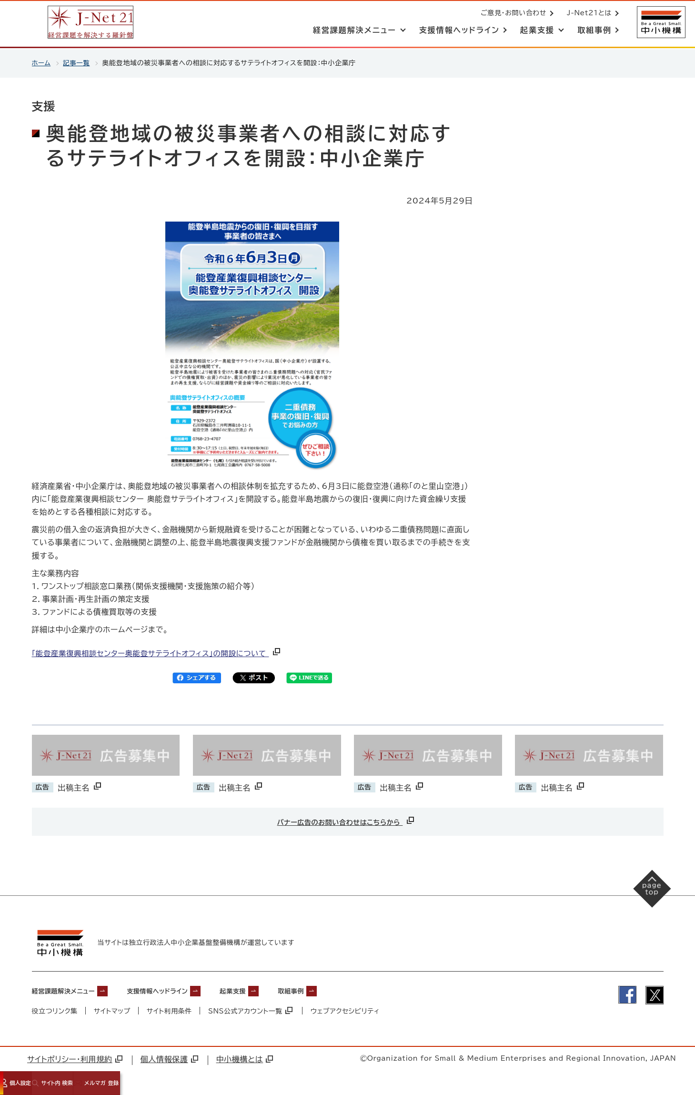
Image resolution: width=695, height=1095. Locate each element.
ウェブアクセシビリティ (346, 1010)
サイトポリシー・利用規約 (74, 1058)
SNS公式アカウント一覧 (251, 1010)
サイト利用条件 (170, 1010)
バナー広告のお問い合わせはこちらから (346, 820)
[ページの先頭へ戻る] (647, 893)
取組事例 (333, 990)
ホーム (41, 63)
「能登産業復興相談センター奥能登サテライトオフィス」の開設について (161, 653)
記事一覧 (78, 63)
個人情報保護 (169, 1058)
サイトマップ (112, 1010)
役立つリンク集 (55, 1010)
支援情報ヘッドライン (180, 990)
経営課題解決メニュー (70, 990)
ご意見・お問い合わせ (512, 13)
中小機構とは (244, 1058)
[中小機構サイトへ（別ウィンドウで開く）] (660, 22)
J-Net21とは (588, 13)
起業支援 (267, 990)
